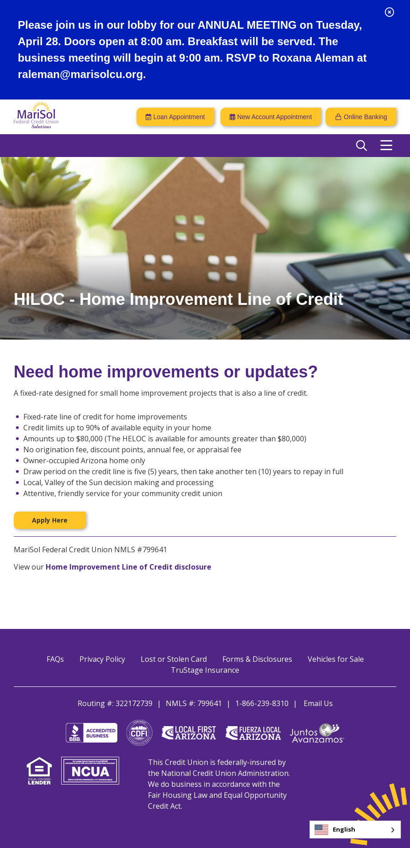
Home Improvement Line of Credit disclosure (128, 567)
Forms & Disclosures (257, 659)
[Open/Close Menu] (386, 145)
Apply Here (50, 520)
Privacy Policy (102, 659)
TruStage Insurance (205, 670)
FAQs (55, 659)
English (335, 829)
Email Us (318, 703)
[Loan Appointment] (175, 117)
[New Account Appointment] (271, 117)
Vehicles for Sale (336, 659)
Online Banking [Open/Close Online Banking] (365, 116)
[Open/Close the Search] (362, 145)
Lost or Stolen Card (174, 659)
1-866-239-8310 (262, 703)
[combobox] (355, 829)
